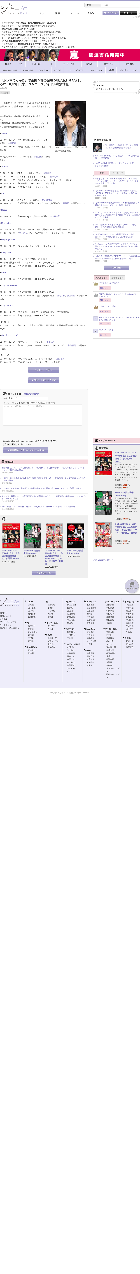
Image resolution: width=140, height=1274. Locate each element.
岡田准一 (31, 641)
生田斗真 (60, 359)
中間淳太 (110, 611)
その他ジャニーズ (9, 335)
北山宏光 (90, 605)
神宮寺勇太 (111, 654)
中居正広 (12, 143)
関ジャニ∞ (6, 223)
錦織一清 (129, 641)
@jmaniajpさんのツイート (105, 560)
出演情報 (4, 93)
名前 (5, 398)
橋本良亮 (90, 654)
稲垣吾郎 (129, 611)
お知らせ (3, 613)
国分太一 (54, 177)
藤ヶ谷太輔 (91, 608)
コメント (7, 403)
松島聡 (89, 644)
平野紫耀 (110, 660)
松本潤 (50, 608)
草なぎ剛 (129, 614)
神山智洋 (110, 614)
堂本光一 (31, 651)
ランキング (118, 173)
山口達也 (47, 173)
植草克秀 (129, 647)
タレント (91, 14)
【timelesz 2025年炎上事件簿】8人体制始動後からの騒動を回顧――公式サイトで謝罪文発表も (42, 489)
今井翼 (50, 629)
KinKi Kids (31, 647)
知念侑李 (71, 651)
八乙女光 (71, 669)
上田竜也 (71, 635)
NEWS (4, 210)
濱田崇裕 (110, 620)
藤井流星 (71, 296)
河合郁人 (90, 660)
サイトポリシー (6, 625)
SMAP (4, 133)
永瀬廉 (109, 663)
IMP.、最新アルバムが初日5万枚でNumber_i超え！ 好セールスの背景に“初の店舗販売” (38, 507)
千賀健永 (90, 617)
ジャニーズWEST (9, 286)
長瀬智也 (31, 617)
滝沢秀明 (51, 626)
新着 (102, 173)
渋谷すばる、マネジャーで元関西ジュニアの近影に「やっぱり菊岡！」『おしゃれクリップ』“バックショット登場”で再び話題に (44, 469)
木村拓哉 (129, 608)
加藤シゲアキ (53, 641)
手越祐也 (51, 647)
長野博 (66, 203)
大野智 (50, 614)
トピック (74, 14)
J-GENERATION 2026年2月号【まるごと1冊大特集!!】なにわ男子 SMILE (11, 555)
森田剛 (31, 635)
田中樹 (109, 635)
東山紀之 (51, 342)
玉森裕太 (90, 611)
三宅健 (31, 638)
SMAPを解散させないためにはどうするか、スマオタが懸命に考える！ (116, 319)
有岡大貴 (71, 660)
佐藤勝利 (90, 632)
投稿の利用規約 (31, 394)
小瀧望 (109, 623)
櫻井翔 (50, 617)
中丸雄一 (71, 638)
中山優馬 (72, 346)
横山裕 (70, 623)
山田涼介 (71, 647)
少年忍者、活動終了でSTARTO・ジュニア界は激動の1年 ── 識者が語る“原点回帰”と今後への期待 (117, 257)
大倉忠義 (71, 617)
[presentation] (27, 431)
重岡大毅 (61, 296)
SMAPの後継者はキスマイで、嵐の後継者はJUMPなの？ (114, 295)
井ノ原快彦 (47, 200)
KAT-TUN (70, 629)
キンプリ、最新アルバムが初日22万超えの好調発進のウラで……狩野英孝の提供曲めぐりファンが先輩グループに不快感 (44, 498)
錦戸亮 (70, 608)
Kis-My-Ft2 (90, 602)
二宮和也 (51, 611)
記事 (57, 14)
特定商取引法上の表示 (9, 628)
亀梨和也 (71, 632)
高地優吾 (110, 638)
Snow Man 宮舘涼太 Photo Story (75, 552)
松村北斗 (110, 641)
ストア (40, 14)
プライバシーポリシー (9, 622)
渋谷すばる (72, 605)
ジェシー (110, 644)
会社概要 (3, 619)
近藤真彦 (129, 623)
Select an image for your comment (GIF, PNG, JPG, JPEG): (30, 441)
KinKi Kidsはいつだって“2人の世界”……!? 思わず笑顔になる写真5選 (117, 157)
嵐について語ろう (103, 331)
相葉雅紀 (51, 605)
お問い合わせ (5, 616)
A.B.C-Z (5, 273)
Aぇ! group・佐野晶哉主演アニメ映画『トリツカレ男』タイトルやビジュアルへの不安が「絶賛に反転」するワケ (117, 246)
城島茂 (31, 605)
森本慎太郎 (111, 647)
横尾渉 (89, 614)
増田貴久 (51, 645)
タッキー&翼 (52, 623)
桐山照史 (110, 608)
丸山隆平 (71, 611)
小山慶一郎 (55, 217)
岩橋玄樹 (110, 650)
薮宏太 (70, 672)
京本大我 (110, 632)
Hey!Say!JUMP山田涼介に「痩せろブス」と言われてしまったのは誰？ (117, 164)
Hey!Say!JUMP (8, 240)
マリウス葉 (91, 641)
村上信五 (23, 233)
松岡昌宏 (31, 614)
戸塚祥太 (90, 657)
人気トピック (102, 278)
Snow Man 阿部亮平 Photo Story (31, 552)
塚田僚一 (90, 666)
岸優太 (109, 656)
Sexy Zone (6, 253)
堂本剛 (31, 654)
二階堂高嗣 (91, 620)
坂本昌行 (31, 626)
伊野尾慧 (71, 666)
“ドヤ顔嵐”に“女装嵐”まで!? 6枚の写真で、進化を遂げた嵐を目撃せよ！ (121, 146)
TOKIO (4, 167)
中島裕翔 (71, 654)
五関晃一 (90, 663)
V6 (2, 194)
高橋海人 (110, 666)
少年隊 (127, 638)
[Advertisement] (116, 117)
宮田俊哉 (90, 623)
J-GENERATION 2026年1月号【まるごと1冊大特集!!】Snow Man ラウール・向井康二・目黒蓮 (54, 557)
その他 (129, 632)
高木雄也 (71, 663)
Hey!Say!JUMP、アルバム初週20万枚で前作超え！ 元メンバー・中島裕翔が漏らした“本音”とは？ (117, 236)
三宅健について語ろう (105, 307)
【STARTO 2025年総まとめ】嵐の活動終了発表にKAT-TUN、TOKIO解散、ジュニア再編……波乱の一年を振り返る (44, 479)
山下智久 (129, 629)
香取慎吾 (38, 157)
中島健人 (90, 635)
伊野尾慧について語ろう (106, 284)
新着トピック (118, 278)
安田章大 (71, 614)
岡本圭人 (71, 657)
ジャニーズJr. (7, 306)
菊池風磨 (90, 638)
